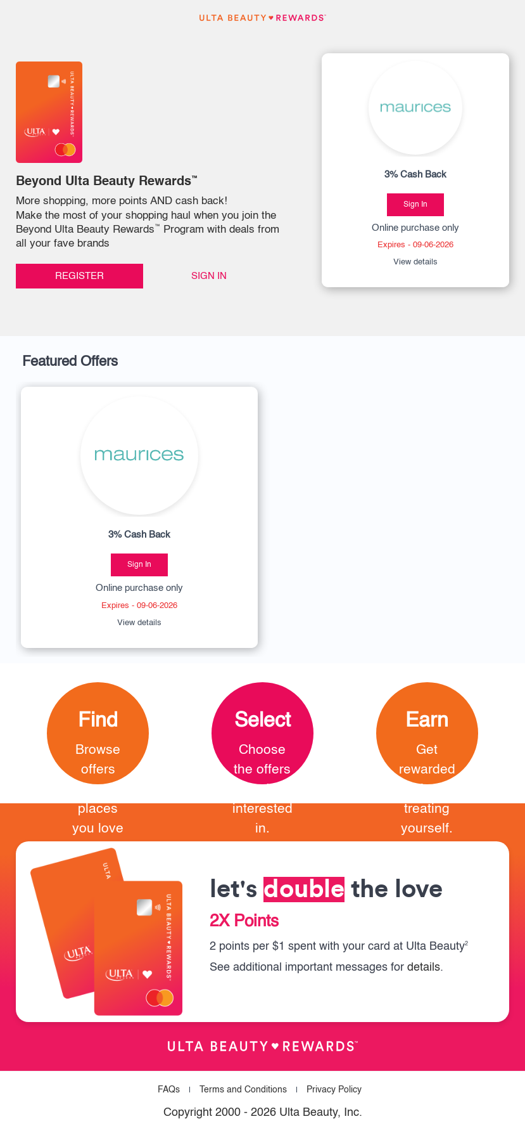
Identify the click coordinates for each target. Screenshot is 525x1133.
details (423, 967)
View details (415, 262)
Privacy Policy (334, 1089)
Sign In (209, 276)
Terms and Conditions (243, 1089)
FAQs (169, 1089)
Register (79, 276)
